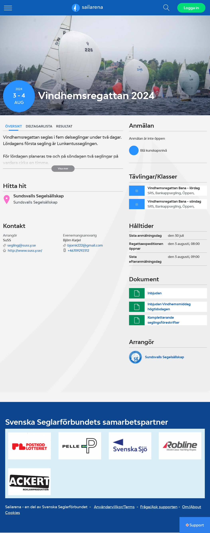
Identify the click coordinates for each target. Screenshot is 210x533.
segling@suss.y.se (21, 246)
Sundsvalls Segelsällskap (164, 358)
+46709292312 (78, 251)
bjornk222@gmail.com (85, 246)
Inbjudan (155, 294)
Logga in (191, 8)
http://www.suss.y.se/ (25, 251)
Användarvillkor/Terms (114, 507)
